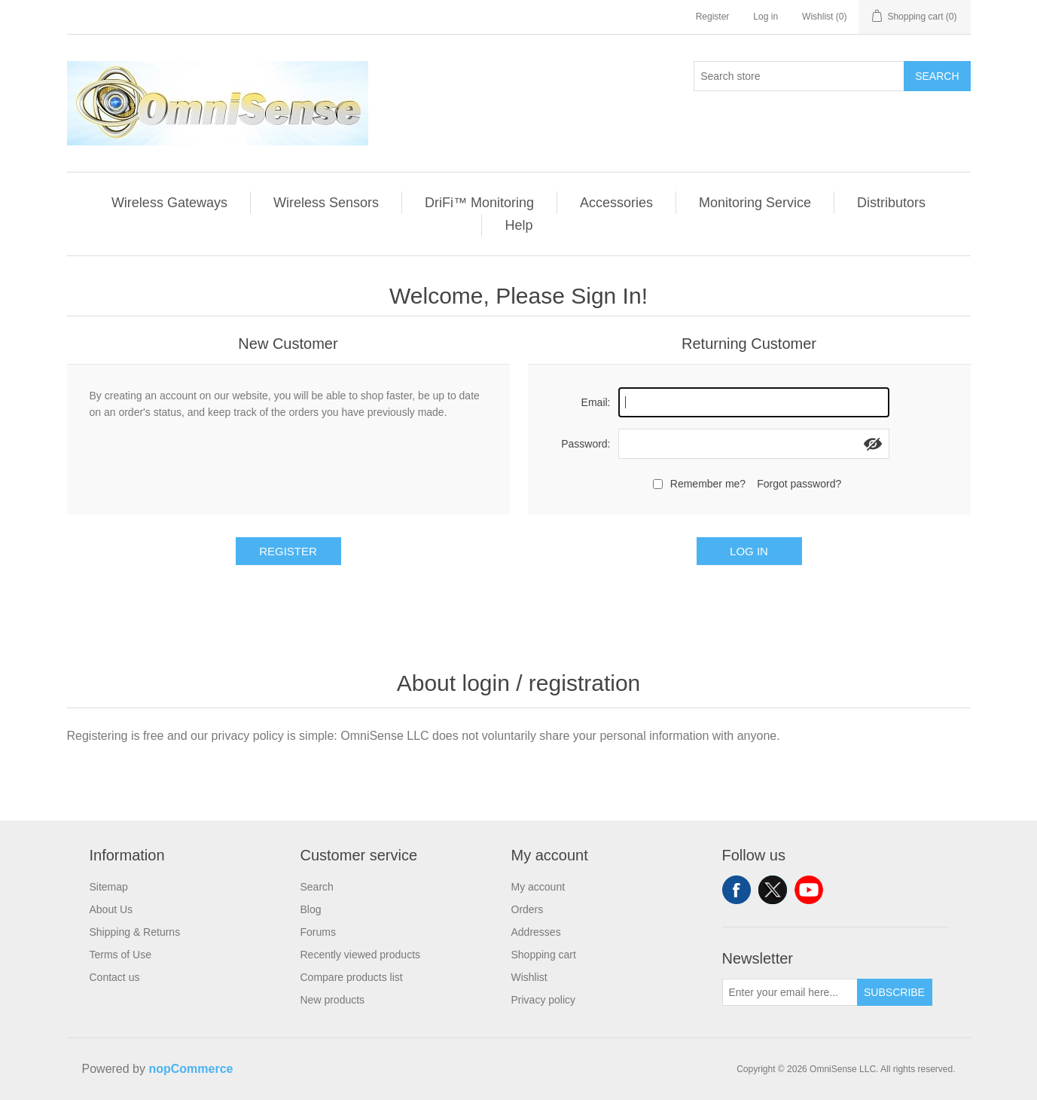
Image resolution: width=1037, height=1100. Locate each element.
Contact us (115, 977)
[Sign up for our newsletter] (790, 992)
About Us (111, 909)
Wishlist (529, 977)
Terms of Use (120, 955)
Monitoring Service (755, 202)
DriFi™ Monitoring (479, 202)
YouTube (809, 889)
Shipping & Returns (135, 932)
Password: (585, 444)
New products (332, 1000)
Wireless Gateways (169, 202)
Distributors (891, 202)
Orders (527, 909)
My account (538, 887)
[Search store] (799, 76)
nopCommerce (190, 1068)
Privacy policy (543, 1000)
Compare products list (351, 977)
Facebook (736, 889)
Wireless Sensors (326, 202)
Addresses (536, 932)
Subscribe (894, 992)
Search (937, 76)
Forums (318, 932)
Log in (765, 16)
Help (518, 225)
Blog (311, 909)
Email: (596, 402)
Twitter (772, 889)
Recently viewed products (360, 955)
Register (713, 16)
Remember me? (708, 484)
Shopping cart (543, 955)
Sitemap (109, 887)
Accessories (616, 202)
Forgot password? (799, 484)
